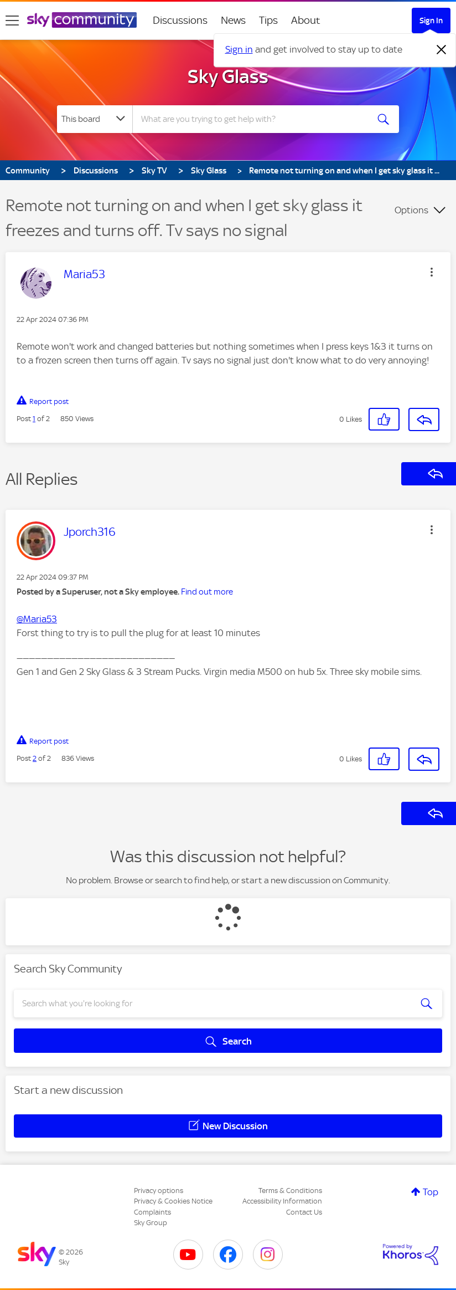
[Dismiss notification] (441, 50)
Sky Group (150, 1223)
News (233, 20)
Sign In (431, 20)
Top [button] (430, 1191)
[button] (431, 272)
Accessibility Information (282, 1201)
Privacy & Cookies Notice (173, 1201)
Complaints (152, 1212)
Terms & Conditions (290, 1190)
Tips (268, 20)
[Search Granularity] (94, 119)
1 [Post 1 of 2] (34, 418)
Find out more (207, 592)
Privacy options (158, 1190)
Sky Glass (228, 76)
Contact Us (304, 1212)
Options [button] (411, 210)
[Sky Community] (82, 20)
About (305, 20)
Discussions (180, 20)
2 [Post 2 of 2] (35, 758)
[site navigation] (12, 20)
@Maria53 (37, 618)
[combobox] (252, 119)
